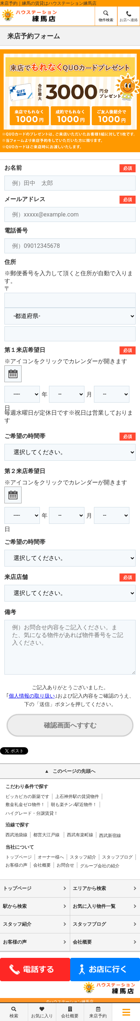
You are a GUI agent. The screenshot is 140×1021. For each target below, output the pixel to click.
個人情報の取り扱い (32, 696)
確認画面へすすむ (70, 725)
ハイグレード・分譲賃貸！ (31, 813)
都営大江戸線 (47, 834)
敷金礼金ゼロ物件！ (25, 804)
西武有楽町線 (80, 834)
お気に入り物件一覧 (94, 906)
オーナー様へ (51, 857)
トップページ (18, 857)
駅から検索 (15, 906)
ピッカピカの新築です (27, 796)
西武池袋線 (16, 834)
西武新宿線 (110, 835)
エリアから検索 (89, 888)
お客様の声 (16, 865)
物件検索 (106, 20)
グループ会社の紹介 (100, 865)
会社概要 (42, 865)
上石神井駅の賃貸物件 (77, 796)
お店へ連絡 (129, 20)
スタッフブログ (117, 857)
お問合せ (65, 865)
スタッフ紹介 (83, 857)
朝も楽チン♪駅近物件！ (74, 804)
